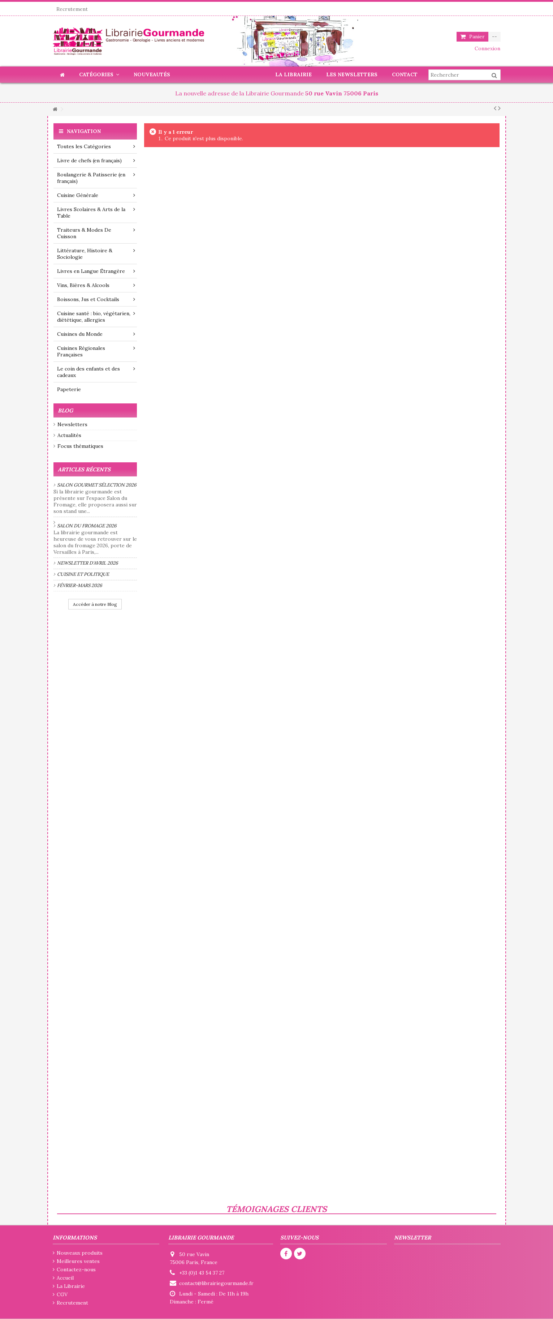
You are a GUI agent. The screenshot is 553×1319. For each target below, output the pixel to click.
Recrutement (72, 9)
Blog (65, 410)
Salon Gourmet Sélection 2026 (97, 485)
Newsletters (72, 424)
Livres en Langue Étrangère (96, 271)
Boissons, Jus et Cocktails (96, 299)
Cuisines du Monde (96, 334)
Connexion (486, 48)
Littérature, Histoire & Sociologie (96, 253)
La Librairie (71, 1286)
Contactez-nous (76, 1269)
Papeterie (69, 389)
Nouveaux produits (80, 1253)
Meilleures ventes (78, 1261)
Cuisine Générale (96, 195)
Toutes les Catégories (96, 146)
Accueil (65, 1278)
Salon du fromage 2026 (87, 526)
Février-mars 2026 (79, 585)
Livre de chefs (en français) (96, 160)
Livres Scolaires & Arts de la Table (96, 212)
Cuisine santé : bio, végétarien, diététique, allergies (96, 316)
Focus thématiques (80, 446)
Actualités (69, 435)
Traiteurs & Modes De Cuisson (96, 233)
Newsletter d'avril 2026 (87, 563)
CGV (62, 1294)
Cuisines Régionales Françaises (96, 351)
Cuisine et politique (83, 574)
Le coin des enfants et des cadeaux (96, 371)
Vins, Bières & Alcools (96, 285)
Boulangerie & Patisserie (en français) (96, 177)
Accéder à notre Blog (95, 604)
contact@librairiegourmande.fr (216, 1283)
